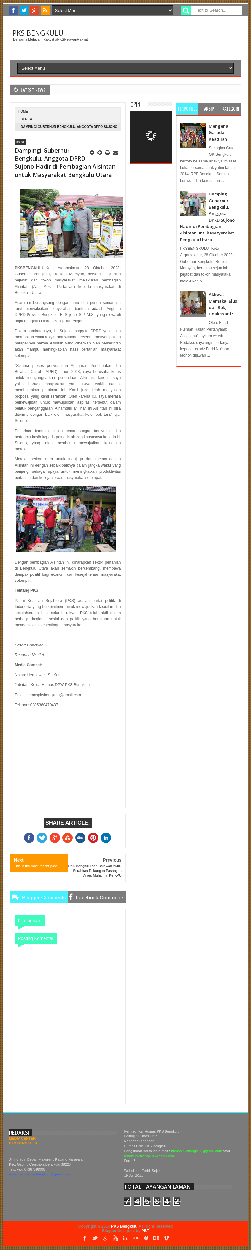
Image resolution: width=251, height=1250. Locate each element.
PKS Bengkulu (37, 32)
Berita (26, 119)
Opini (136, 104)
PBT (145, 1231)
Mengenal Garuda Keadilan (219, 132)
